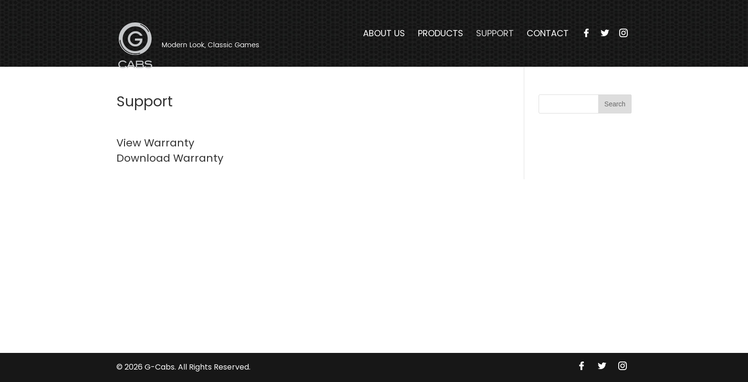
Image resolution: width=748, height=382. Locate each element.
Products (440, 33)
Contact (548, 33)
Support (495, 33)
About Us (384, 33)
